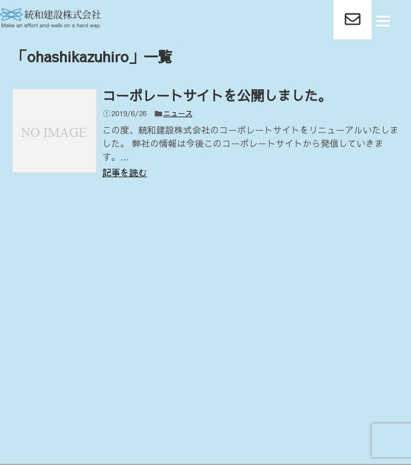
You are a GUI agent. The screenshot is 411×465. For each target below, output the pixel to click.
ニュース (178, 113)
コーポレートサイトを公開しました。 (216, 95)
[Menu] (383, 19)
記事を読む (124, 172)
